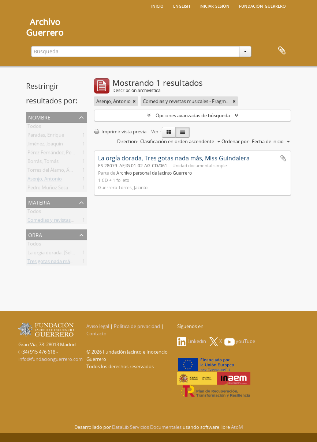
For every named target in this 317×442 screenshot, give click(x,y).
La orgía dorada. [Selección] (57, 254)
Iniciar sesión (214, 5)
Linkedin (191, 341)
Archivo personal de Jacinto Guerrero (154, 173)
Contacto (96, 333)
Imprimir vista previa (120, 131)
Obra (35, 234)
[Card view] (169, 132)
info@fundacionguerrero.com (50, 359)
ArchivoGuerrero (45, 27)
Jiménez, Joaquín (45, 145)
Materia (39, 202)
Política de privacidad (137, 326)
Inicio (157, 5)
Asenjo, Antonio (44, 180)
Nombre (39, 117)
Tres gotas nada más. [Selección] (62, 262)
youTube (239, 341)
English (181, 5)
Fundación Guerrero (262, 5)
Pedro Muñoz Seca (47, 189)
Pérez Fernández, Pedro (53, 153)
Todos (34, 127)
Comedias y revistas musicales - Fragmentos (75, 221)
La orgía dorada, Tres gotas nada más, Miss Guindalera (174, 158)
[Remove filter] (134, 101)
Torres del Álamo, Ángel (52, 171)
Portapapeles (282, 51)
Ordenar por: (235, 141)
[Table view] (182, 132)
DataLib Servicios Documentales (147, 427)
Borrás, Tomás (43, 162)
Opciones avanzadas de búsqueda (192, 115)
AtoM (237, 427)
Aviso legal (97, 326)
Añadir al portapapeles (283, 158)
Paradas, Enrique (45, 136)
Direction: (127, 141)
